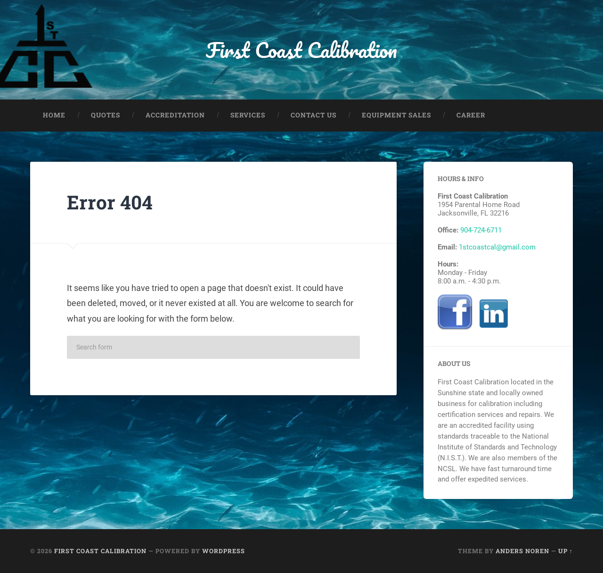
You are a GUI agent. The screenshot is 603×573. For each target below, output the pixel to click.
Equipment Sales (396, 115)
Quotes (105, 115)
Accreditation (175, 115)
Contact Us (313, 115)
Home (54, 115)
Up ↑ (565, 551)
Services (247, 115)
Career (470, 115)
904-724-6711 (481, 230)
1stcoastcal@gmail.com (497, 247)
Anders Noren (522, 551)
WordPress (223, 551)
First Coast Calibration (301, 49)
